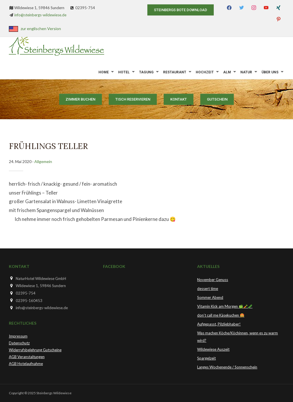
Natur (246, 72)
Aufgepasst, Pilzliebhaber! (219, 324)
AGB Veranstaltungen (27, 356)
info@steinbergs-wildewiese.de (40, 15)
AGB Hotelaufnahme (26, 363)
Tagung (146, 72)
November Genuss (212, 279)
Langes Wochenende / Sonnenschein (227, 367)
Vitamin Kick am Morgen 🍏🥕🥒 (224, 306)
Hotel (124, 72)
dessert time (207, 288)
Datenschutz (19, 343)
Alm (227, 72)
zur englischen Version (41, 28)
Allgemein (43, 161)
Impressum (18, 336)
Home (103, 72)
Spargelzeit (206, 358)
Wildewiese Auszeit (213, 349)
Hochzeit (205, 72)
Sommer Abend (210, 297)
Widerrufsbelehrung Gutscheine (35, 350)
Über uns (270, 72)
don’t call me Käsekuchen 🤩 (220, 315)
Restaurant (174, 72)
